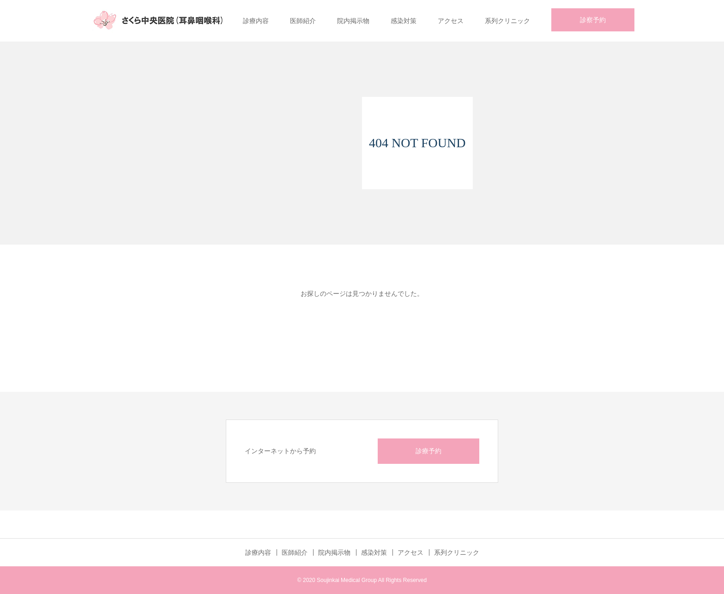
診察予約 (593, 20)
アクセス (451, 20)
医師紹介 (303, 20)
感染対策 (403, 20)
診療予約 (428, 451)
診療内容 (256, 20)
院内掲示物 (353, 20)
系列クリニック (507, 20)
